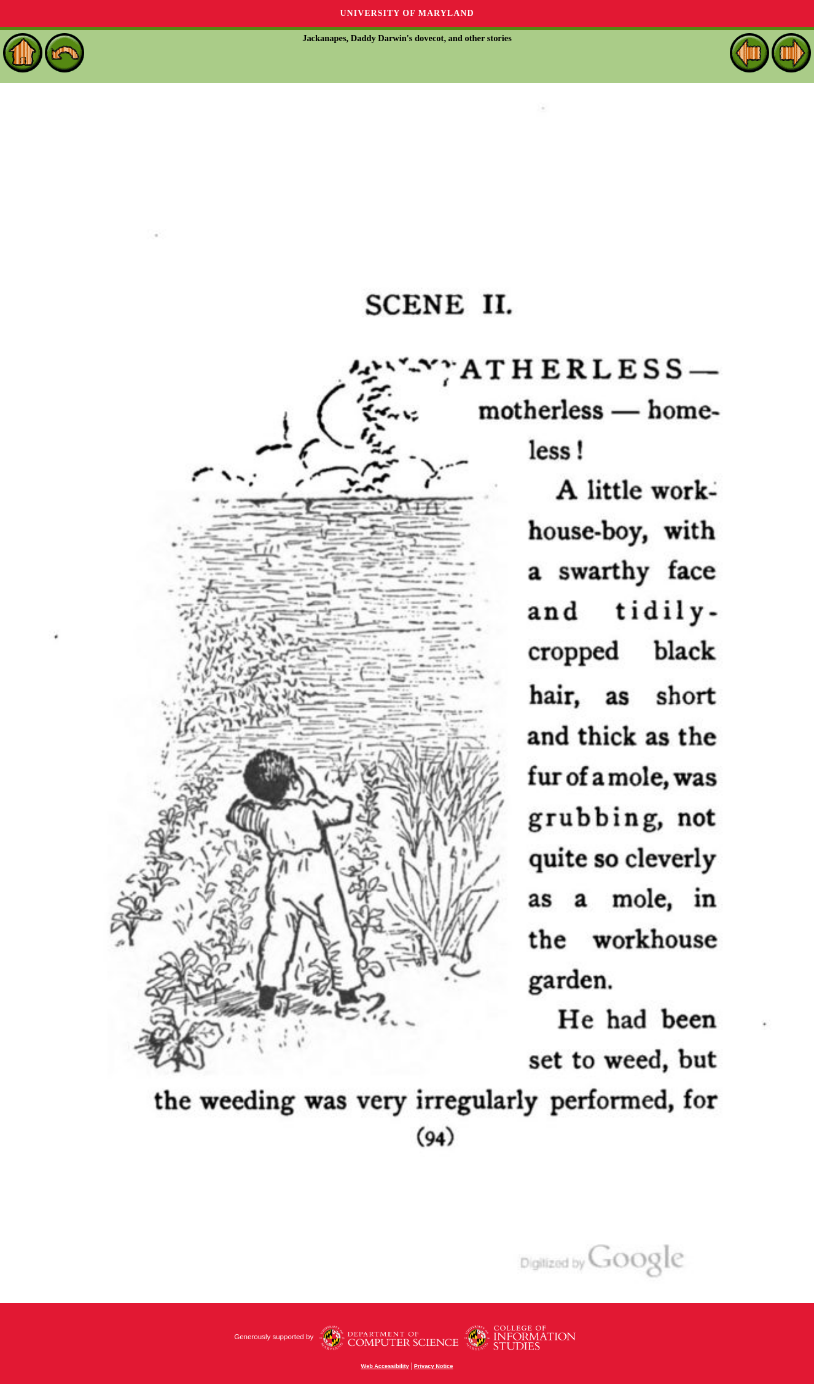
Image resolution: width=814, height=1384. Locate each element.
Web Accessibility (385, 1366)
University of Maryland (407, 13)
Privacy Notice (433, 1366)
